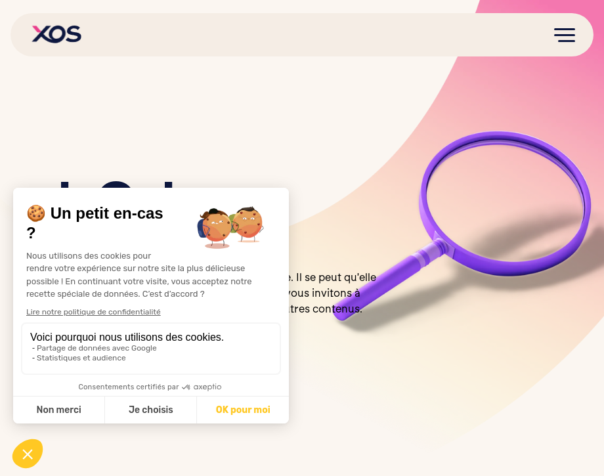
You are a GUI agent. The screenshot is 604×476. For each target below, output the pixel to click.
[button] (564, 34)
